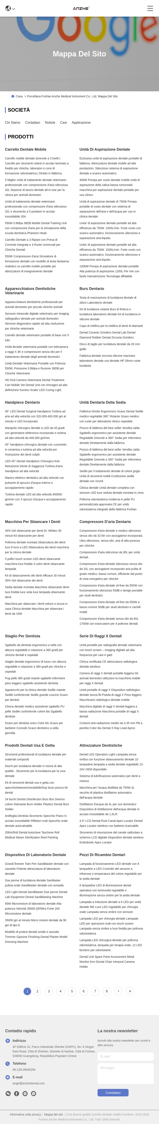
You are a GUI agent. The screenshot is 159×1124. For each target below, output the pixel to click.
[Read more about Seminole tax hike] (118, 991)
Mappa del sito (53, 1114)
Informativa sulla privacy (25, 1114)
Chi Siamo (12, 122)
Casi (63, 122)
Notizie (50, 122)
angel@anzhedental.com (29, 1083)
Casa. (19, 96)
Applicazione (81, 122)
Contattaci (32, 122)
